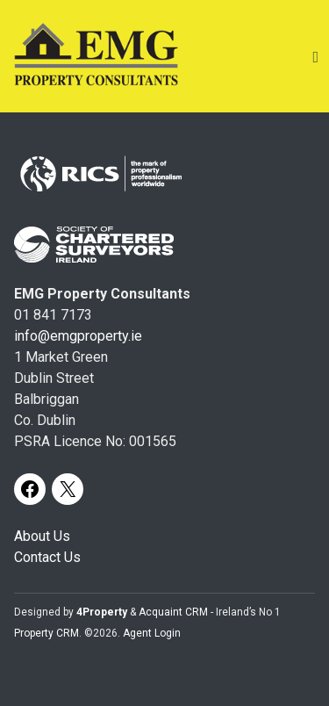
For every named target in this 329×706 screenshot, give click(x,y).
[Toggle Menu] (315, 57)
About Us (42, 536)
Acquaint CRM (173, 612)
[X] (67, 489)
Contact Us (47, 557)
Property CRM (46, 633)
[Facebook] (30, 489)
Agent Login (152, 633)
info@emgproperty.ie (78, 336)
